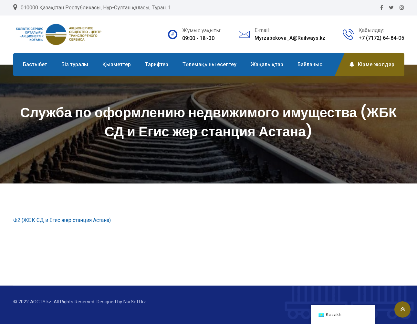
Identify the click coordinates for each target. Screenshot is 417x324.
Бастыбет (35, 64)
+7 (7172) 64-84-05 (381, 38)
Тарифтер (156, 64)
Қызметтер (116, 64)
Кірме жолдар (371, 64)
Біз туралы (74, 64)
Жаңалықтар (267, 64)
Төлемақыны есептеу (209, 64)
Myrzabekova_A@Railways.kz (290, 38)
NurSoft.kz (134, 302)
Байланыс (309, 64)
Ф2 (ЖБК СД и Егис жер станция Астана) (62, 220)
